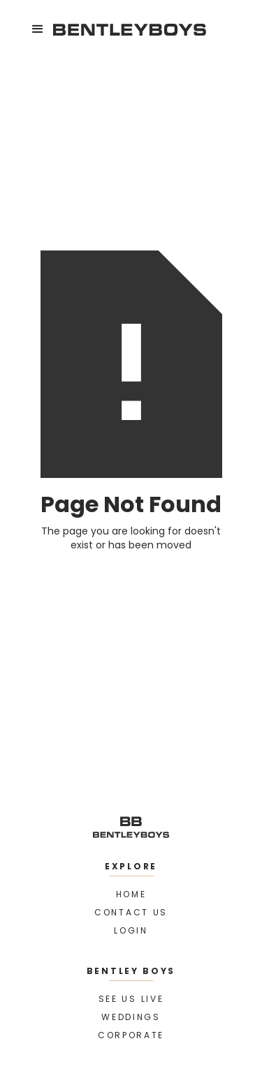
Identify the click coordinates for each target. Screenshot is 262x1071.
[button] (38, 29)
